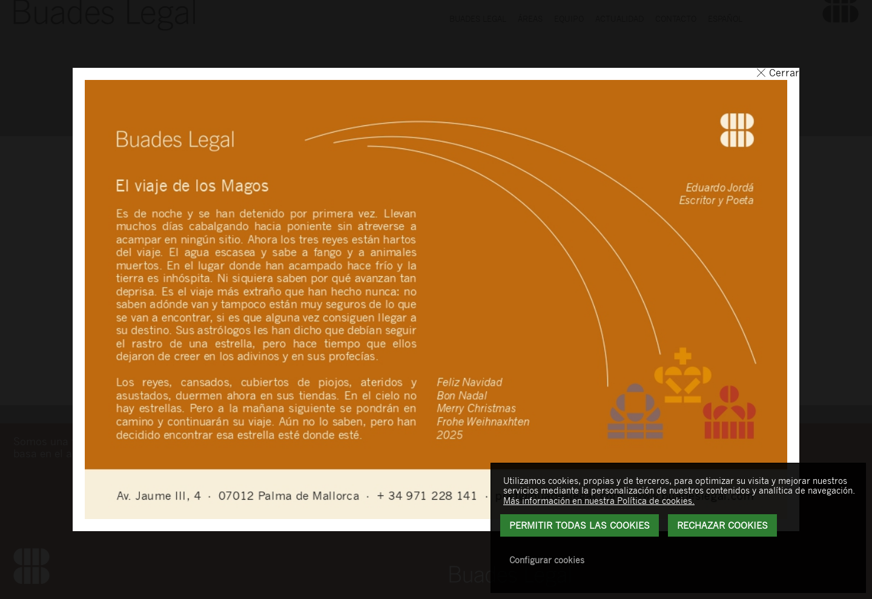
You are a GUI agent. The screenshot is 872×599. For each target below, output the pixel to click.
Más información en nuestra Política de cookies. (599, 500)
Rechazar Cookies (722, 525)
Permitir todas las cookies (579, 525)
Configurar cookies (546, 560)
